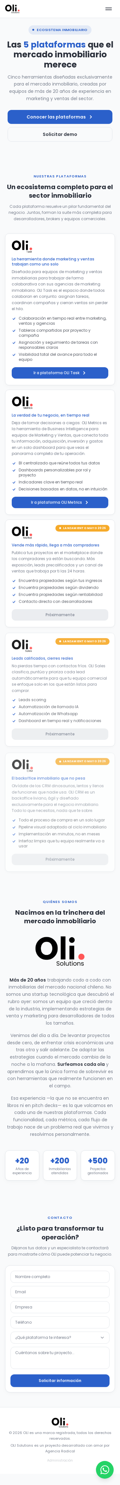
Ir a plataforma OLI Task (60, 378)
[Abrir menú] (108, 9)
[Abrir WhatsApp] (105, 1470)
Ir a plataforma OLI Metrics (60, 508)
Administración (60, 1460)
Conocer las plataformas (60, 117)
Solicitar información (60, 1384)
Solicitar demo (60, 134)
